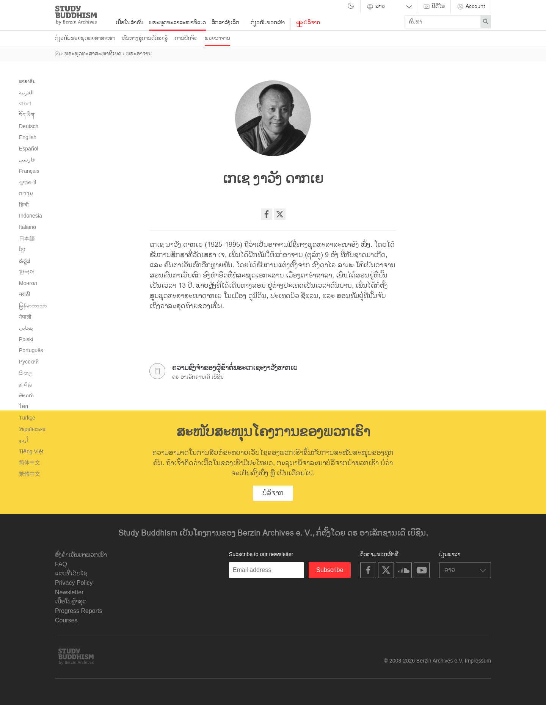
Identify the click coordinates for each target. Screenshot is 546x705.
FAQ (61, 564)
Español (28, 149)
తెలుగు (26, 395)
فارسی (27, 160)
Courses (66, 620)
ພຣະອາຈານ (217, 38)
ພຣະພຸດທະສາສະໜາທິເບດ (177, 22)
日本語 (27, 238)
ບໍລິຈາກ (308, 22)
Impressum (478, 661)
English (27, 137)
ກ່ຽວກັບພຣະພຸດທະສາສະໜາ (85, 38)
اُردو (23, 440)
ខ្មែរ (22, 249)
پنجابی (26, 328)
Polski (26, 339)
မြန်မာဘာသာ (33, 305)
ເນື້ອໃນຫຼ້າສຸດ (70, 602)
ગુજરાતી (27, 182)
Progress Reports (78, 611)
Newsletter (69, 592)
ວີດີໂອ (434, 6)
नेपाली (25, 317)
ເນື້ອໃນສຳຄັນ (129, 22)
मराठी (24, 294)
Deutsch (28, 126)
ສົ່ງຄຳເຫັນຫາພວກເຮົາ (81, 555)
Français (29, 171)
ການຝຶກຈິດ (186, 38)
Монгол (28, 283)
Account (471, 6)
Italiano (27, 227)
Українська (32, 429)
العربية (26, 92)
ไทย (23, 406)
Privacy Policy (74, 583)
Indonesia (30, 216)
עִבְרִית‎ (26, 193)
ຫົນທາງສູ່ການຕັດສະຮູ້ (145, 38)
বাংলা (25, 103)
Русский (29, 362)
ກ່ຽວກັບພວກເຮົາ (268, 22)
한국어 (27, 272)
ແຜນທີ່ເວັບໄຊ (71, 574)
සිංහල (26, 373)
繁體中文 (29, 474)
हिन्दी (24, 205)
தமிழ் (25, 384)
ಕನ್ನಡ (24, 261)
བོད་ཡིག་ (27, 115)
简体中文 (29, 462)
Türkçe (27, 418)
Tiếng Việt (31, 451)
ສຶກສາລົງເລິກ (225, 22)
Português (31, 350)
